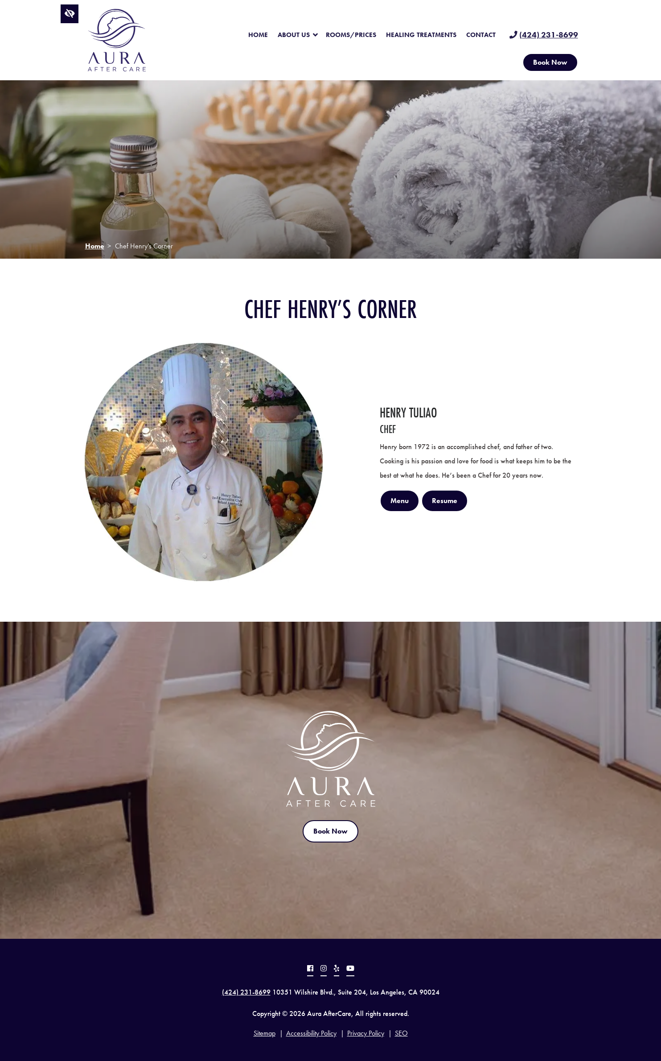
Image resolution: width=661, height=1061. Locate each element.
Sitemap (264, 1033)
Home (258, 34)
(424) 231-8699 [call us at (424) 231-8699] (548, 35)
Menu (399, 500)
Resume (444, 500)
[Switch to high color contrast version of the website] (70, 13)
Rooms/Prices (351, 34)
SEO (401, 1033)
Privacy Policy (365, 1033)
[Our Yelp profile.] (336, 969)
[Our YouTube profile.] (350, 969)
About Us (294, 34)
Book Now (550, 62)
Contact (481, 34)
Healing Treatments (421, 34)
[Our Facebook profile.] (310, 969)
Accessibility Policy (311, 1033)
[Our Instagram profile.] (323, 969)
